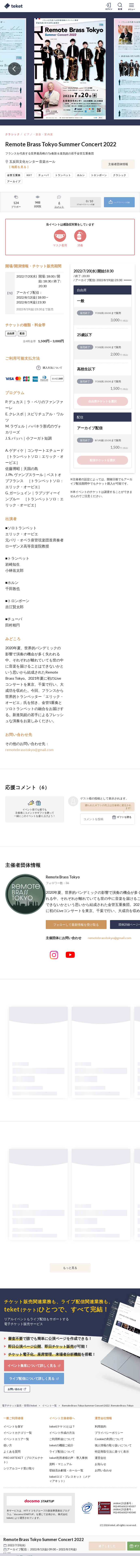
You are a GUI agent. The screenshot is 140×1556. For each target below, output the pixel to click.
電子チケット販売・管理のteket (19, 1405)
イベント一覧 (49, 1405)
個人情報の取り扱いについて (113, 1445)
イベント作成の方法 (62, 1432)
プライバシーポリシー (109, 1432)
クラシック (12, 134)
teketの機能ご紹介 (61, 1445)
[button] (5, 1541)
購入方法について (52, 367)
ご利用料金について (62, 1439)
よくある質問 (11, 1451)
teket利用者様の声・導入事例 (68, 1457)
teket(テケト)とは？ (62, 1426)
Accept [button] (126, 1533)
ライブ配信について (62, 1451)
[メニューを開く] (131, 6)
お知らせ (100, 1464)
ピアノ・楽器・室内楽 (38, 134)
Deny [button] (105, 1533)
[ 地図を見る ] (19, 167)
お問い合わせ (103, 1470)
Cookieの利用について (109, 1439)
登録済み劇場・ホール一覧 (66, 1470)
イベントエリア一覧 (16, 1439)
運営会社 (100, 1457)
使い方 (7, 1445)
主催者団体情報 (118, 164)
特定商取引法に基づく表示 (112, 1451)
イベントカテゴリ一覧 (17, 1432)
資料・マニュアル (60, 1464)
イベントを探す (13, 1426)
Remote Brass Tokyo (63, 877)
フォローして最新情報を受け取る (76, 924)
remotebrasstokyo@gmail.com (29, 749)
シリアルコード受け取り (19, 1468)
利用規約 (100, 1426)
